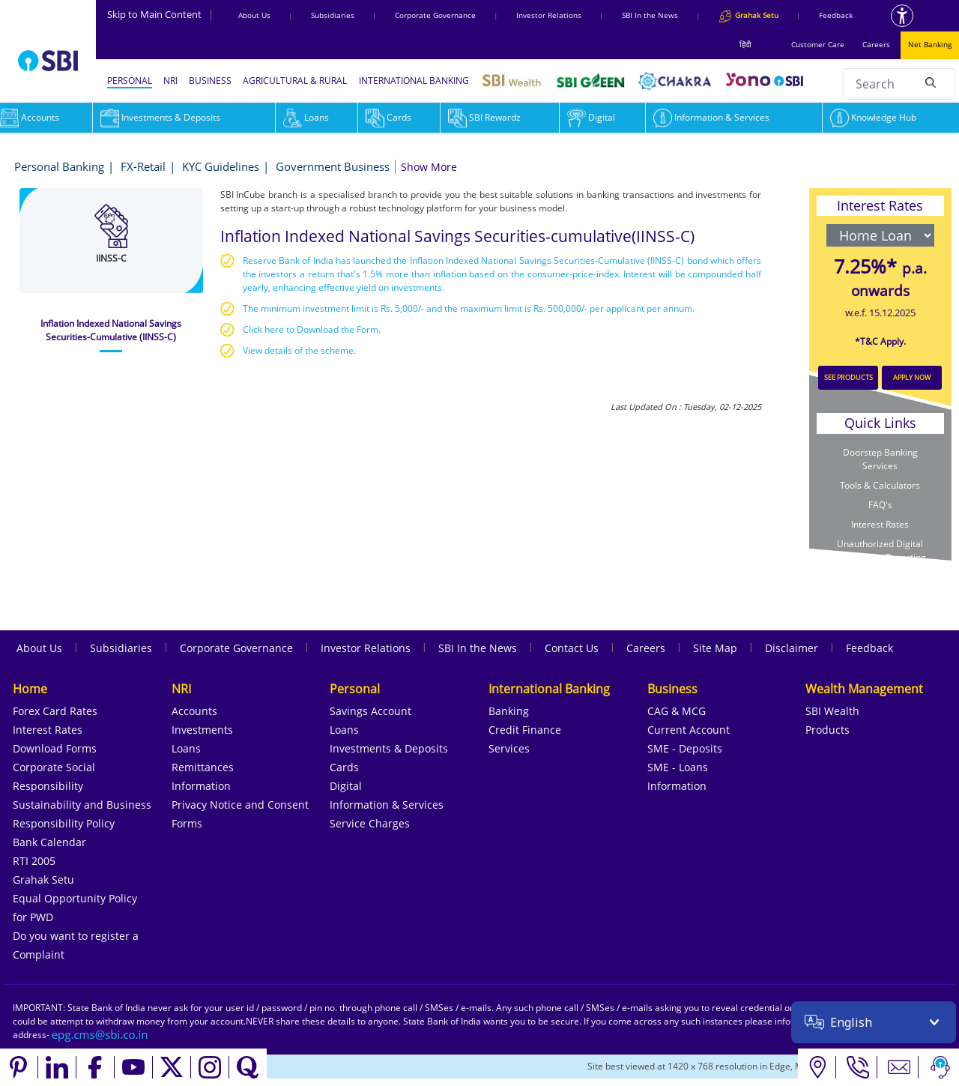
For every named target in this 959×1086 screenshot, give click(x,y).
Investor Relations (548, 15)
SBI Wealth (832, 711)
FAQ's (880, 504)
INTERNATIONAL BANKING (414, 80)
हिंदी (745, 44)
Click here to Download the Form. (312, 329)
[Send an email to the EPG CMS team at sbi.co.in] (100, 1034)
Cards (388, 117)
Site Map (715, 648)
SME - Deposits (684, 748)
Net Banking (930, 44)
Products (827, 730)
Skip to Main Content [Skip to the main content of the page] (160, 14)
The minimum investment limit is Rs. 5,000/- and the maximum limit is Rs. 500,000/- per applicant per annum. (469, 308)
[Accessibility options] (902, 15)
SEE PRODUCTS (848, 377)
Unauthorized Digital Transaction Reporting (880, 550)
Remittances (203, 767)
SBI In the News (650, 15)
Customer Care (817, 44)
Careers (876, 44)
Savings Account (370, 711)
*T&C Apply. (880, 341)
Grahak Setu (43, 879)
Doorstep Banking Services (880, 459)
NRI (170, 80)
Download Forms (55, 748)
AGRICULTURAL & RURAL (295, 80)
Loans (306, 117)
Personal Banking (59, 166)
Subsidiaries (332, 15)
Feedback (836, 15)
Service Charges (370, 823)
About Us (254, 15)
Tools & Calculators (880, 485)
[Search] (931, 82)
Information (201, 786)
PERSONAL (129, 80)
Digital (591, 117)
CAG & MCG (676, 711)
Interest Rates (880, 524)
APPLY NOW (912, 377)
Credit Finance (524, 730)
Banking (508, 711)
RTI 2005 (34, 861)
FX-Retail (143, 166)
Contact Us (572, 648)
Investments (202, 730)
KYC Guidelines (220, 166)
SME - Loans (677, 767)
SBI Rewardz (484, 117)
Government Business (333, 166)
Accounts (194, 711)
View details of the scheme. (299, 350)
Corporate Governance (435, 15)
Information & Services (711, 117)
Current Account (688, 730)
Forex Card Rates (55, 711)
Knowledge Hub (873, 117)
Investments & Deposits (160, 117)
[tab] (111, 330)
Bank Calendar (49, 842)
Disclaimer (791, 648)
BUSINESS (210, 80)
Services (509, 748)
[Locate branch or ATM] (817, 1067)
